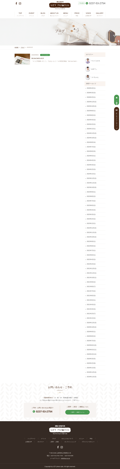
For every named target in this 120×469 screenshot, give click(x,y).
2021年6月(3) (91, 295)
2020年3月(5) (91, 358)
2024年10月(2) (91, 138)
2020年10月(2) (91, 327)
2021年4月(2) (91, 304)
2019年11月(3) (91, 376)
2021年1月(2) (91, 318)
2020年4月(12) (91, 354)
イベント (35, 438)
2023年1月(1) (91, 223)
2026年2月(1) (91, 97)
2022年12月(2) (91, 228)
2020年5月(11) (91, 349)
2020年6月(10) (91, 345)
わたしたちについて (56, 438)
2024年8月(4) (91, 142)
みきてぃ (94, 69)
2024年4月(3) (91, 160)
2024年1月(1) (91, 174)
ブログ (23, 47)
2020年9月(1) (91, 331)
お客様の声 (85, 438)
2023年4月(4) (91, 210)
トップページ (25, 438)
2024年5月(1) (91, 156)
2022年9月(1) (91, 241)
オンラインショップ (58, 441)
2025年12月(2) (91, 101)
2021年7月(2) (91, 291)
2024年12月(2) (91, 133)
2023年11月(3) (91, 183)
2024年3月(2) (91, 165)
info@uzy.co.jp (65, 457)
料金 (76, 438)
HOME (16, 47)
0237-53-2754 (42, 411)
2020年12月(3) (91, 322)
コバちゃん (95, 77)
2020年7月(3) (91, 340)
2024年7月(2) (91, 147)
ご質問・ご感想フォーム (79, 412)
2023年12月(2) (91, 178)
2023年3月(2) (91, 214)
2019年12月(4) (91, 372)
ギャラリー (95, 438)
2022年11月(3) (91, 232)
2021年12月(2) (91, 268)
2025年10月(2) (91, 106)
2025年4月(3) (91, 120)
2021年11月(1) (91, 273)
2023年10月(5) (91, 187)
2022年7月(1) (91, 250)
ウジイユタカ (95, 61)
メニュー (68, 438)
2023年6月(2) (91, 205)
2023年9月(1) (91, 192)
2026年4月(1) (91, 88)
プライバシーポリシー (74, 441)
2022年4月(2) (91, 259)
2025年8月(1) (91, 110)
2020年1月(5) (91, 367)
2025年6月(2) (91, 115)
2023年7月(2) (91, 201)
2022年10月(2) (91, 237)
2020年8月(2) (91, 336)
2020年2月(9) (91, 363)
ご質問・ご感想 (43, 441)
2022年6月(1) (91, 255)
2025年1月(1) (91, 128)
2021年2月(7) (91, 313)
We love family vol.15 (38, 58)
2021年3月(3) (91, 309)
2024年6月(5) (91, 151)
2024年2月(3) (91, 169)
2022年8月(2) (91, 246)
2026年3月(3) (91, 92)
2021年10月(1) (91, 277)
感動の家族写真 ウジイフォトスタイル (60, 6)
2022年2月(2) (91, 264)
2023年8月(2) (91, 196)
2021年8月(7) (91, 286)
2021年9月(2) (91, 282)
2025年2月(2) (91, 124)
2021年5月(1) (91, 300)
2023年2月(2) (91, 219)
